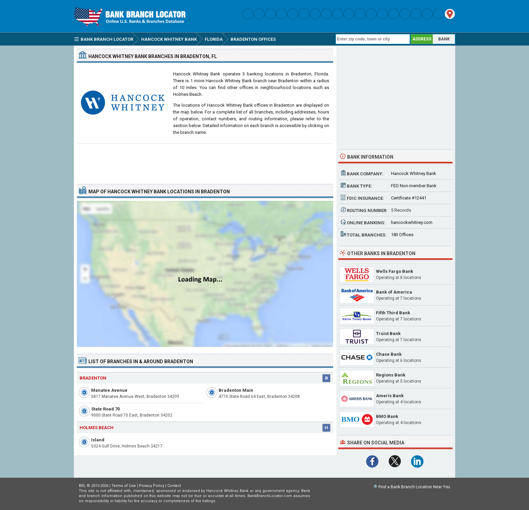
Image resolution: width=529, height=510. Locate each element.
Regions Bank (390, 374)
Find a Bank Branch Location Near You (414, 487)
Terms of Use (124, 485)
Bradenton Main (236, 390)
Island (97, 439)
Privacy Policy (151, 485)
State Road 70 (105, 408)
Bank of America (394, 292)
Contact (174, 485)
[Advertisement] (205, 161)
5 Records (401, 210)
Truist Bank (388, 333)
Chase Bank (389, 354)
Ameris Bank (390, 395)
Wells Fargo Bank (394, 271)
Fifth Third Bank (393, 312)
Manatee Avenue (109, 390)
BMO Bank (387, 416)
